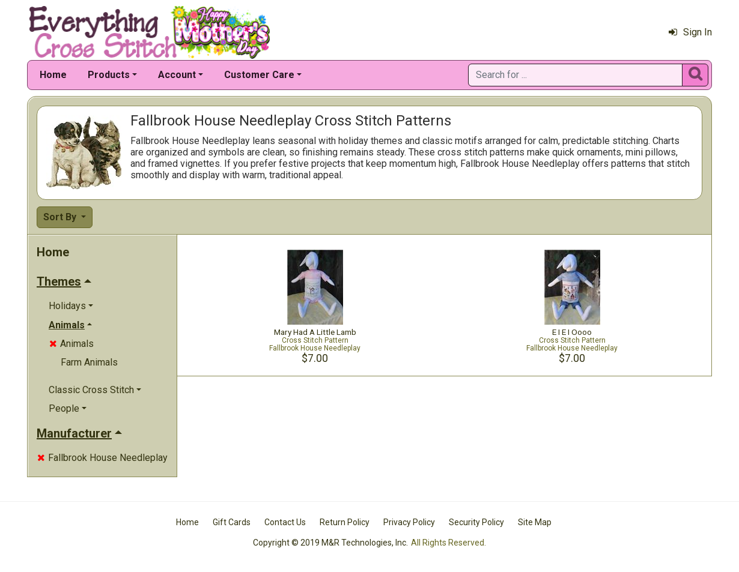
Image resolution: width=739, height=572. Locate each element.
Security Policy (476, 522)
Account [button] (177, 74)
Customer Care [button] (259, 74)
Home (53, 74)
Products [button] (109, 74)
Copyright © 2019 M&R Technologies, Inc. (330, 542)
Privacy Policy (409, 522)
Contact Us (285, 522)
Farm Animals (89, 362)
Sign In (690, 32)
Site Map (535, 522)
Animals (71, 343)
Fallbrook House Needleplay (102, 457)
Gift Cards (232, 522)
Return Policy (345, 522)
